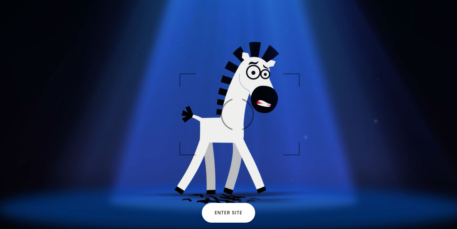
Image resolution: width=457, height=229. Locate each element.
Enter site (228, 212)
